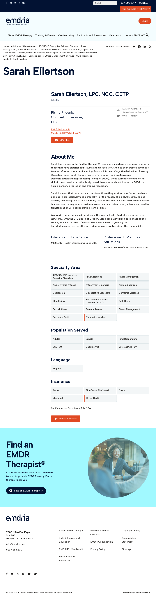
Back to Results (66, 418)
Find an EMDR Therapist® (136, 9)
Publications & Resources (91, 35)
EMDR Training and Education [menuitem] (69, 540)
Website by (136, 592)
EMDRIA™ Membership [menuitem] (71, 549)
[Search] (147, 35)
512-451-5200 (14, 549)
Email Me (62, 140)
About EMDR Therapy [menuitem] (71, 530)
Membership (116, 35)
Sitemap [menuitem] (126, 549)
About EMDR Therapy (20, 35)
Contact (144, 3)
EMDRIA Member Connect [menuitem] (99, 532)
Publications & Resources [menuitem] (67, 558)
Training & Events (45, 35)
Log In (145, 20)
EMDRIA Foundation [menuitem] (101, 541)
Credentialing (66, 35)
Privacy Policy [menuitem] (97, 549)
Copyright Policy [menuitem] (131, 530)
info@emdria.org (15, 544)
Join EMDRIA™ (128, 3)
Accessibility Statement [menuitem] (129, 540)
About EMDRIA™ (135, 35)
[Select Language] (105, 3)
